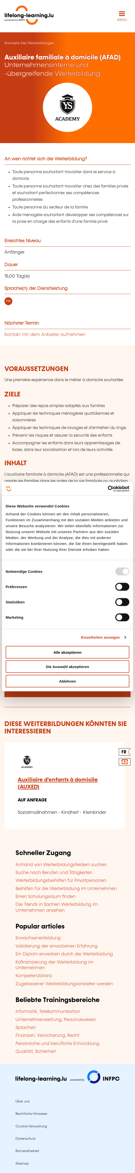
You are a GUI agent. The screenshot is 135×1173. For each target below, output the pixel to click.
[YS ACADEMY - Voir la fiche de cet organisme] (67, 107)
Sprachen (26, 1027)
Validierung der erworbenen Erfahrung (57, 946)
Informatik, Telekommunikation (48, 1011)
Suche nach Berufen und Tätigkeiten (54, 873)
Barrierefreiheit (27, 1151)
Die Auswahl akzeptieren (67, 667)
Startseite (11, 43)
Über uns (23, 1101)
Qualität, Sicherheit (36, 1051)
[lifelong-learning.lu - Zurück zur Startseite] (29, 16)
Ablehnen (67, 681)
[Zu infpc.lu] (67, 1082)
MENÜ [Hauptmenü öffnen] (122, 20)
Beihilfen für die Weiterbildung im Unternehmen (66, 889)
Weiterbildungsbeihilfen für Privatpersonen (61, 880)
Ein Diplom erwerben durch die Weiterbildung (64, 954)
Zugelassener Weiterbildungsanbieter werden (64, 984)
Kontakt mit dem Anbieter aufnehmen (44, 335)
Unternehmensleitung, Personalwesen (56, 1020)
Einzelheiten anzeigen (100, 637)
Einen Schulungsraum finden (46, 896)
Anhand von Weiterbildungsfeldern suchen (61, 865)
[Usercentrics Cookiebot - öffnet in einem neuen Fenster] (107, 488)
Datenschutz (26, 1138)
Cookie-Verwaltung (31, 1126)
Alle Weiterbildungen (37, 43)
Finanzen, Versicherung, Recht (48, 1035)
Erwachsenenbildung (38, 938)
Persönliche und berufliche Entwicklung (57, 1044)
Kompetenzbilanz (34, 976)
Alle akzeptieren (67, 652)
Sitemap (22, 1163)
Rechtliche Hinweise (31, 1114)
